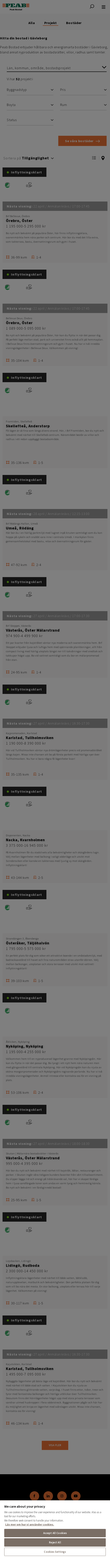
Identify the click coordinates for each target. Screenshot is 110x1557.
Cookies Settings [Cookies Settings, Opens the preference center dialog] (55, 1552)
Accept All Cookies (55, 1533)
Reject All (55, 1542)
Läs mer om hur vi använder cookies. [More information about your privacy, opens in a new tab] (29, 1524)
